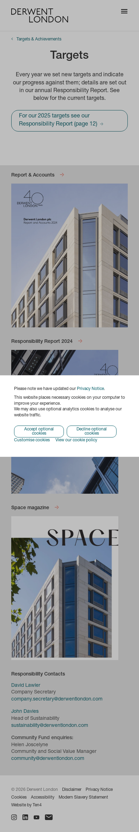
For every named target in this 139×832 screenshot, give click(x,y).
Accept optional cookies (39, 431)
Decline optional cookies (92, 431)
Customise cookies (32, 440)
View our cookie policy (76, 440)
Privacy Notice (90, 389)
